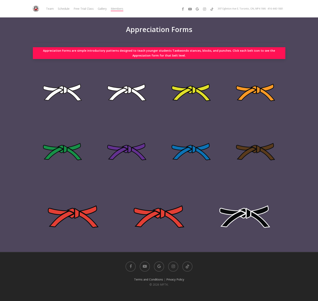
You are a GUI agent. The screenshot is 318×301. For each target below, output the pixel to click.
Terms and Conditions (148, 279)
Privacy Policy (175, 279)
